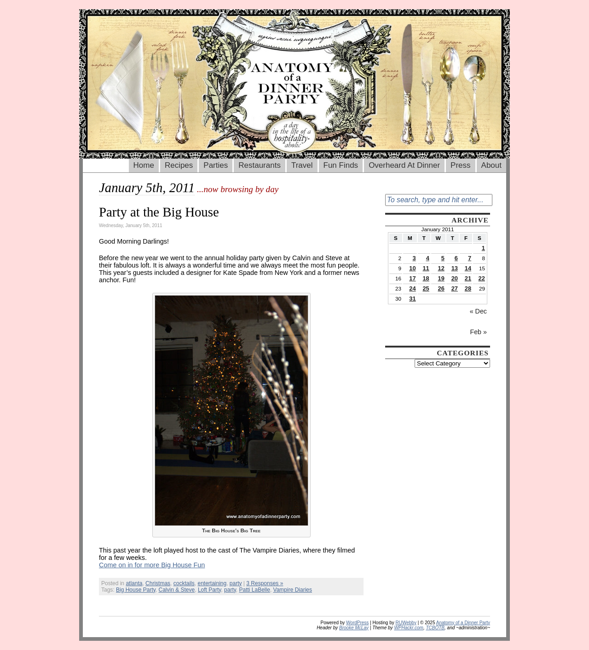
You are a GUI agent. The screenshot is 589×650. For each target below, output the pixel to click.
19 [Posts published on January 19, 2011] (441, 278)
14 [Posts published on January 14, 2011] (468, 268)
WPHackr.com (408, 627)
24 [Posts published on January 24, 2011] (412, 288)
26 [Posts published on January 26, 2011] (441, 288)
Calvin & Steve (177, 590)
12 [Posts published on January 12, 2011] (441, 268)
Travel (302, 165)
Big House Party (136, 590)
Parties (215, 165)
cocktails (184, 583)
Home (143, 165)
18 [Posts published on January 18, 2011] (425, 278)
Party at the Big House (159, 212)
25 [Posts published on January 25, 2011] (425, 288)
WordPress (357, 622)
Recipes (179, 165)
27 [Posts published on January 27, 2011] (454, 288)
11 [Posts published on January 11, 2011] (425, 268)
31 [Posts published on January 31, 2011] (412, 298)
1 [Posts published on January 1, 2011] (483, 248)
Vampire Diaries (292, 590)
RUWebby (406, 622)
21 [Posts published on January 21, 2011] (468, 278)
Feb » (478, 332)
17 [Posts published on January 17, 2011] (412, 278)
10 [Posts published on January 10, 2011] (412, 268)
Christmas (157, 583)
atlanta (134, 583)
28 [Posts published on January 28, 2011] (468, 288)
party (236, 583)
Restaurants (259, 165)
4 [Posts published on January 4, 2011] (427, 258)
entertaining (211, 583)
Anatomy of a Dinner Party (463, 622)
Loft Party (209, 590)
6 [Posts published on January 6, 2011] (456, 258)
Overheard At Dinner (404, 165)
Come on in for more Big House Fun (152, 565)
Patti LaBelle (254, 590)
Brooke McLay (354, 627)
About (491, 165)
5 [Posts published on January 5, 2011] (443, 258)
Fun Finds (340, 165)
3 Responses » (264, 583)
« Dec (478, 311)
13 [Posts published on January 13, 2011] (454, 268)
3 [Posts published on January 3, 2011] (414, 258)
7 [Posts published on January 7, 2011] (469, 258)
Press (460, 165)
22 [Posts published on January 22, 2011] (482, 278)
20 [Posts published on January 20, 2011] (454, 278)
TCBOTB (435, 627)
